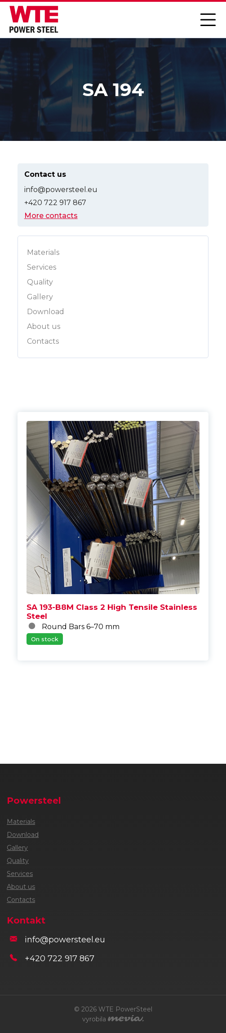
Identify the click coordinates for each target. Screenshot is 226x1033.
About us (43, 326)
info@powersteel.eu (60, 189)
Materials (43, 252)
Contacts (43, 341)
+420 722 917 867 (55, 202)
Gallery (40, 297)
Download (45, 311)
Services (41, 267)
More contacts (51, 215)
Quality (40, 282)
